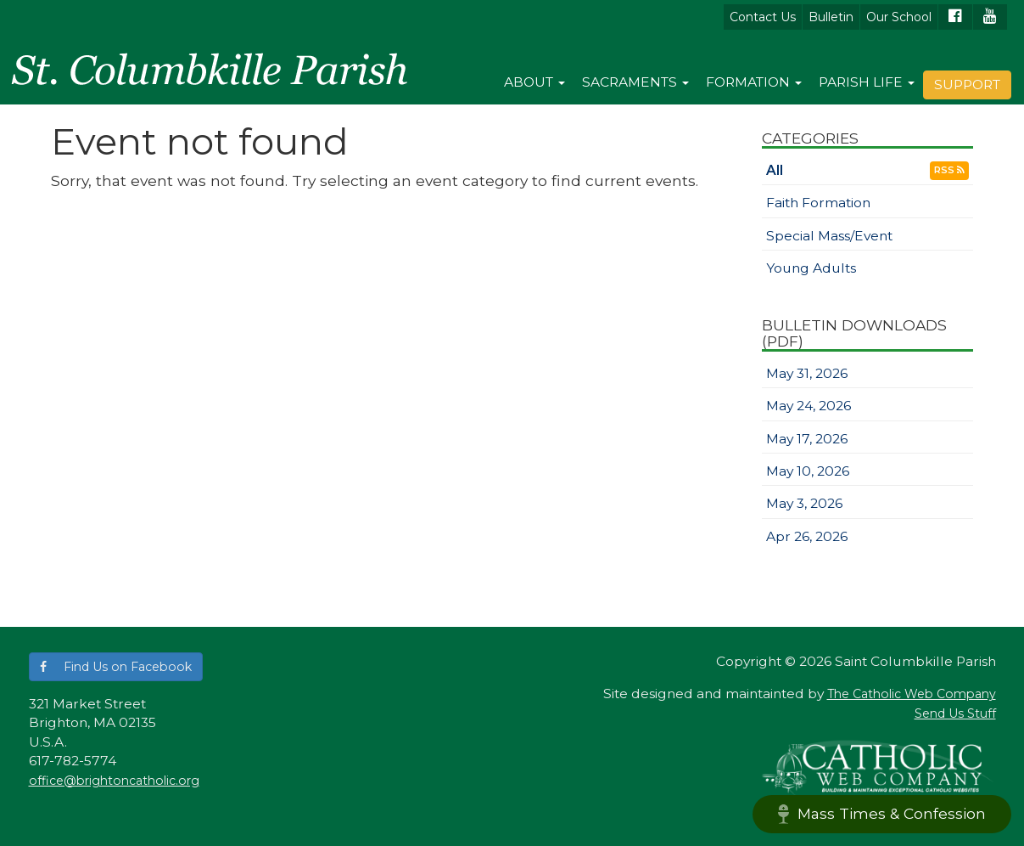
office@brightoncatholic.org (114, 780)
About (534, 82)
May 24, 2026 (808, 406)
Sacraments (635, 82)
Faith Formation (818, 203)
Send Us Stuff (955, 713)
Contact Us (763, 17)
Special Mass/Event (829, 236)
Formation (754, 82)
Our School (899, 17)
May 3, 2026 (804, 503)
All (774, 170)
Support (967, 84)
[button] (116, 666)
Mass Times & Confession (882, 814)
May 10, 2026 (807, 471)
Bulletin (831, 17)
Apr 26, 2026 (807, 536)
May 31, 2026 (807, 373)
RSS (949, 170)
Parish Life (867, 82)
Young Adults (811, 268)
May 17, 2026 (807, 439)
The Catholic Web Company (911, 694)
